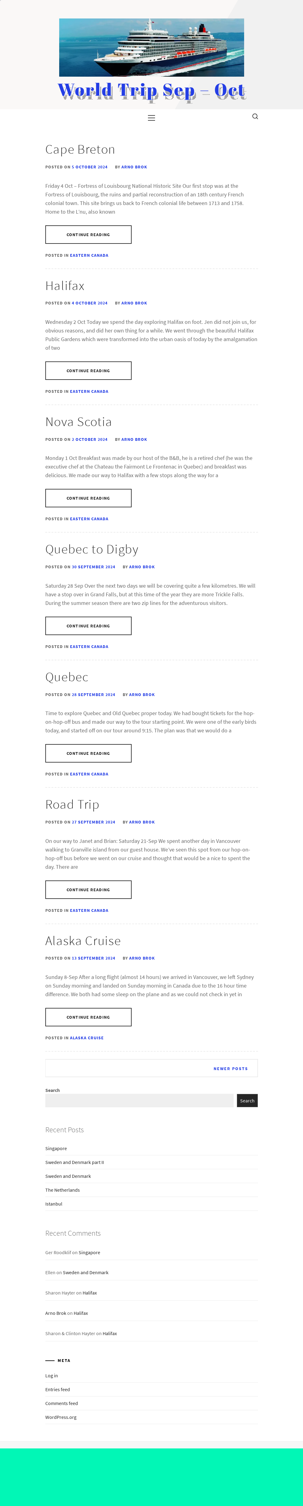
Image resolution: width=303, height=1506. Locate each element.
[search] (255, 116)
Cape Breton (80, 149)
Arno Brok (134, 167)
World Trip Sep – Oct (151, 89)
